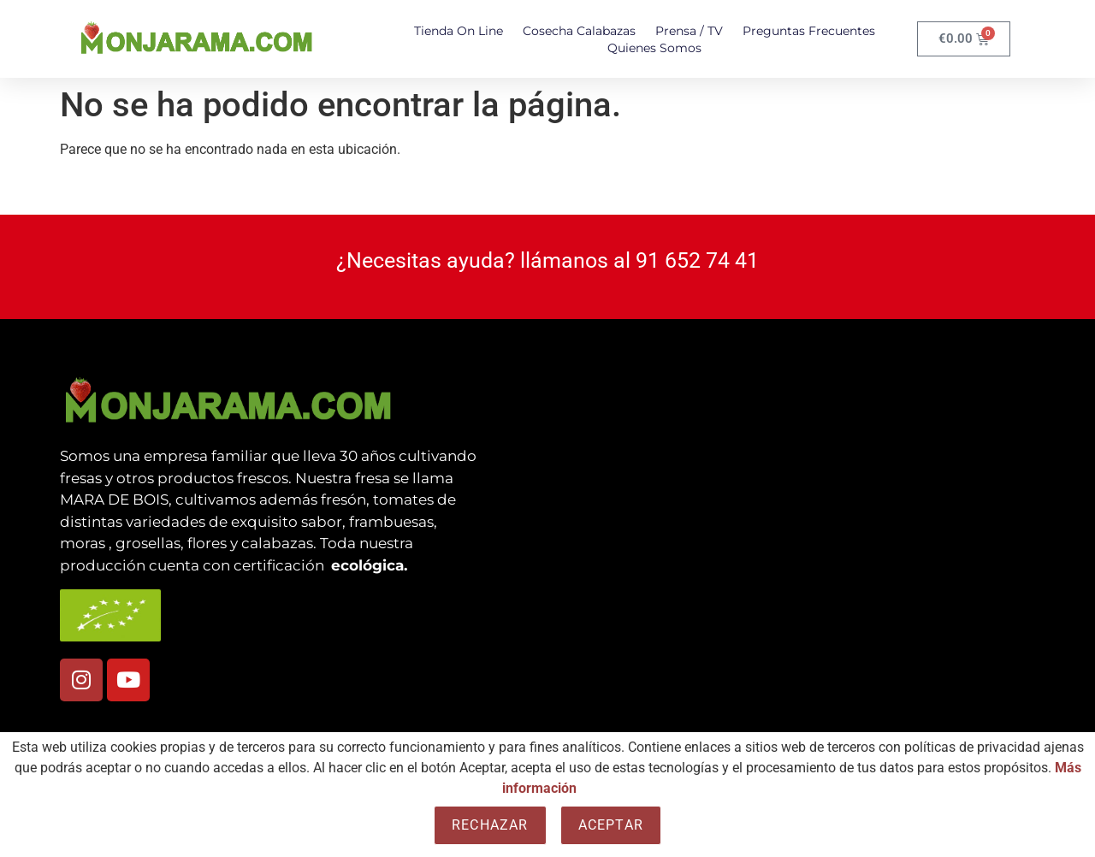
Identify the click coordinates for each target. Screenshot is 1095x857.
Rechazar (490, 825)
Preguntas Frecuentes (809, 30)
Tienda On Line (458, 30)
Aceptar (610, 825)
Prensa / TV (689, 30)
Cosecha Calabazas (579, 30)
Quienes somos (654, 48)
